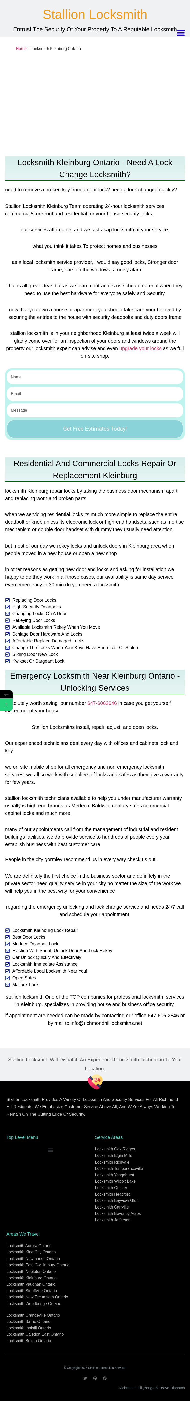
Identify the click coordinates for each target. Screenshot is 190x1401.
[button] (181, 33)
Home (21, 48)
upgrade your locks (140, 348)
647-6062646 (102, 703)
